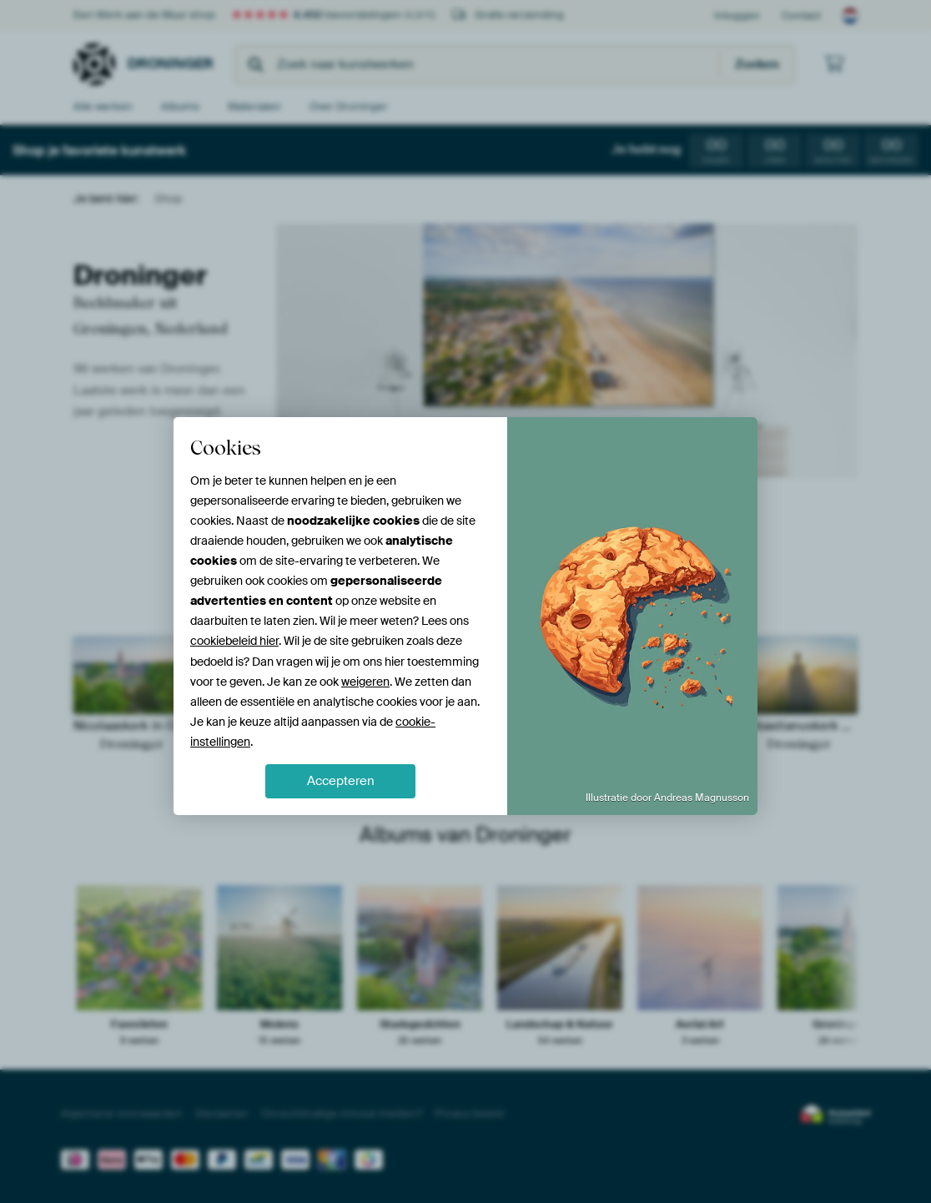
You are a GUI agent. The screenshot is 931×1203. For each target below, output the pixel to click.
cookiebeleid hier (234, 640)
